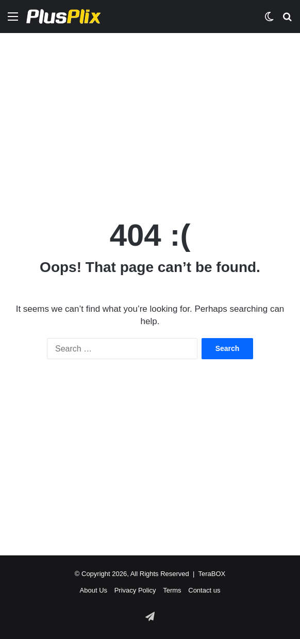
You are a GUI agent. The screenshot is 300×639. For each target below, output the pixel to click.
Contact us (204, 590)
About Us (93, 590)
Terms (172, 590)
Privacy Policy (135, 590)
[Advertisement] (150, 115)
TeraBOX (211, 574)
